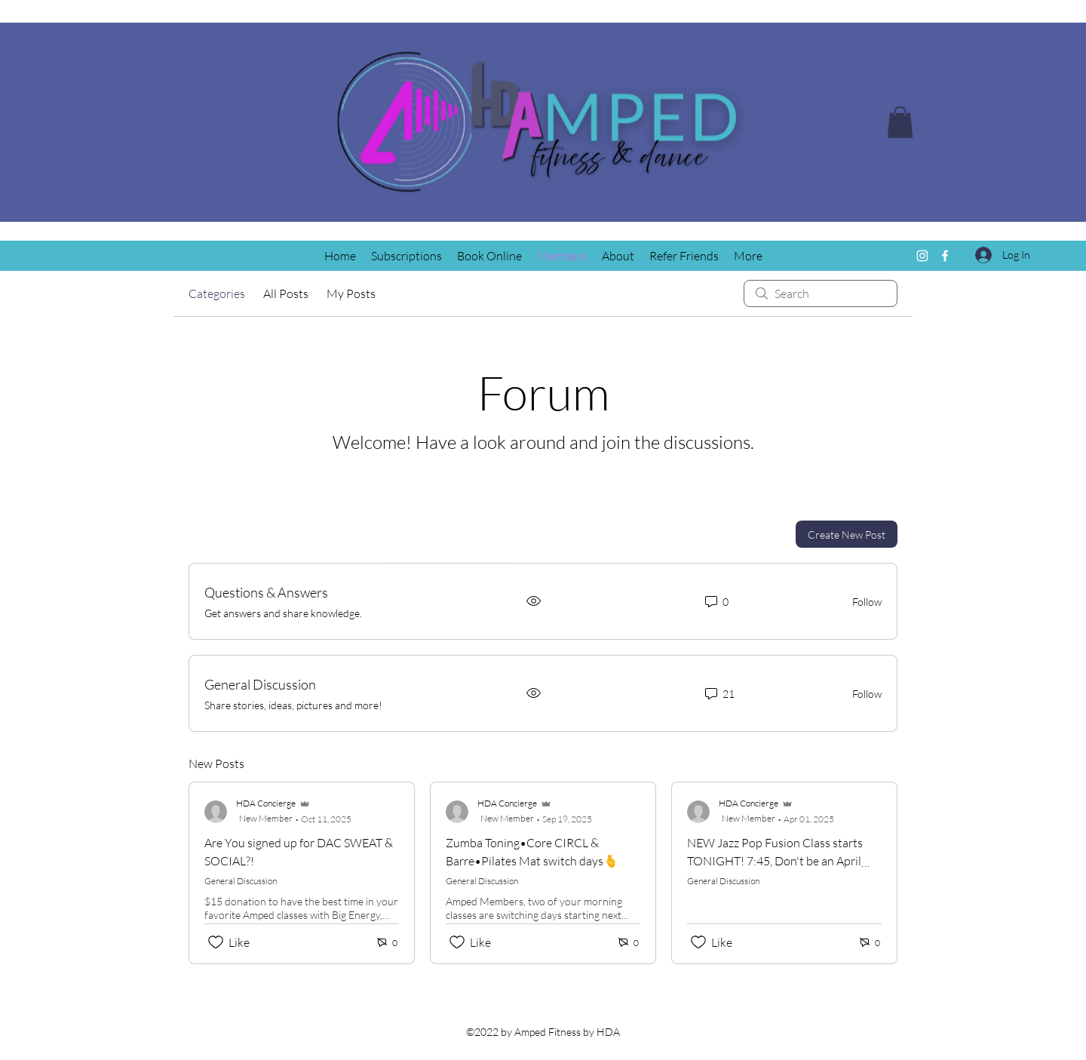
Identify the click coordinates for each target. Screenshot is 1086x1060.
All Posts (285, 293)
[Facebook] (945, 255)
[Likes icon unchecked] (215, 942)
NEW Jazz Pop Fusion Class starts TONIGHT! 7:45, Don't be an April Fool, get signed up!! (775, 860)
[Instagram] (922, 255)
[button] (900, 122)
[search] (820, 293)
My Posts (351, 293)
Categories (217, 293)
